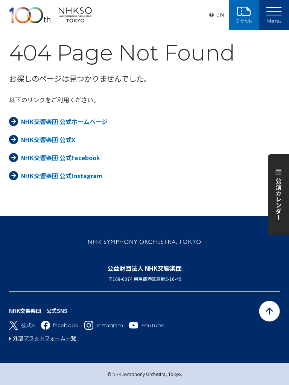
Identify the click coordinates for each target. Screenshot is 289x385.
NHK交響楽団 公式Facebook (60, 157)
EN (220, 15)
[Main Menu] (274, 15)
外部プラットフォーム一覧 (44, 338)
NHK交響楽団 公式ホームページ (64, 121)
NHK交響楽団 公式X (48, 139)
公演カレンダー (278, 199)
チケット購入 (244, 15)
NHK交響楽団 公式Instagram (61, 175)
